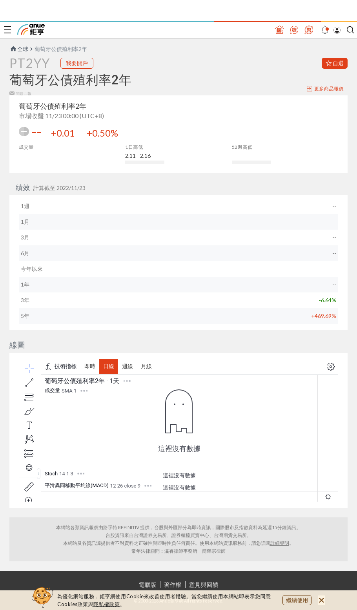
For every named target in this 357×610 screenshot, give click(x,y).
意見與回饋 (204, 584)
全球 (18, 49)
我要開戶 (77, 63)
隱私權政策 (106, 604)
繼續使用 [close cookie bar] (297, 600)
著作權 (173, 584)
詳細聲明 (279, 543)
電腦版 (148, 584)
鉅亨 (31, 29)
